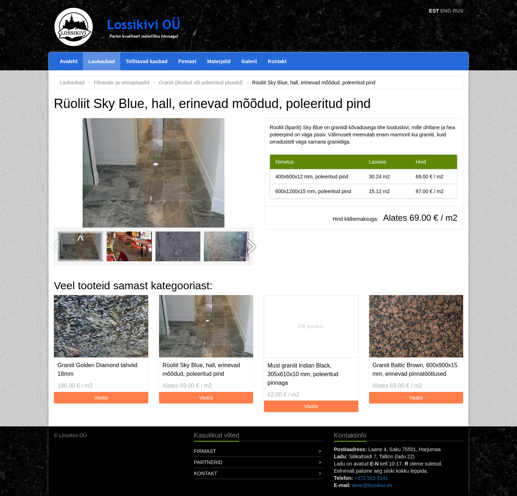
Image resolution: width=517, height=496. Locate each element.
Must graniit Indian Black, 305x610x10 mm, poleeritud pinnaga (302, 374)
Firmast (187, 61)
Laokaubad (101, 61)
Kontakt (277, 61)
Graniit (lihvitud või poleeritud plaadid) (201, 82)
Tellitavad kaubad (146, 61)
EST (434, 11)
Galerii (249, 61)
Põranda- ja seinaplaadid (121, 82)
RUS (457, 11)
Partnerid (208, 462)
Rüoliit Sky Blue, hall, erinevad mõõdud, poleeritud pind (201, 369)
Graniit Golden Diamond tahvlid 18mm (97, 369)
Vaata (101, 397)
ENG (445, 11)
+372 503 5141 (371, 478)
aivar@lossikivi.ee (372, 485)
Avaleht (69, 61)
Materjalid (218, 61)
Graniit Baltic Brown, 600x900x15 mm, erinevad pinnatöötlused (415, 369)
